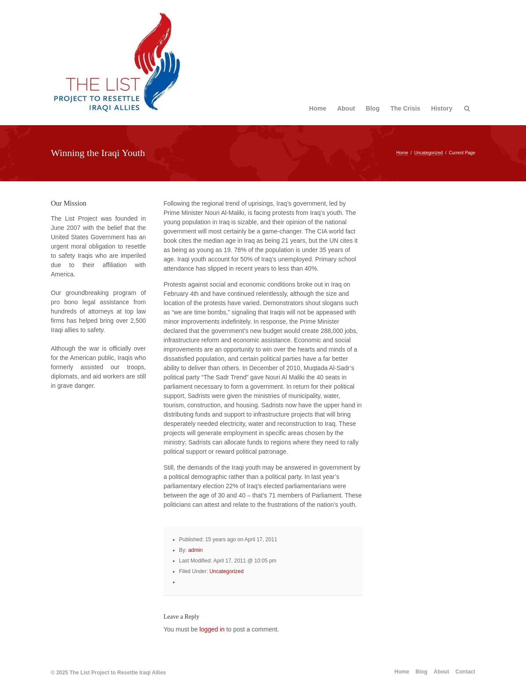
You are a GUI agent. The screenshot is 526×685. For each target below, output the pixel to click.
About (346, 108)
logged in (212, 629)
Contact (465, 672)
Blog (373, 108)
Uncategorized (428, 152)
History (441, 108)
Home (317, 108)
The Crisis (405, 108)
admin (195, 550)
